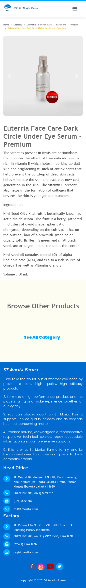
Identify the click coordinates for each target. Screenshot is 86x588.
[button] (9, 76)
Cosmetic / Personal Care (39, 24)
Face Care (61, 24)
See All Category (42, 337)
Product (74, 24)
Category (18, 24)
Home (6, 24)
